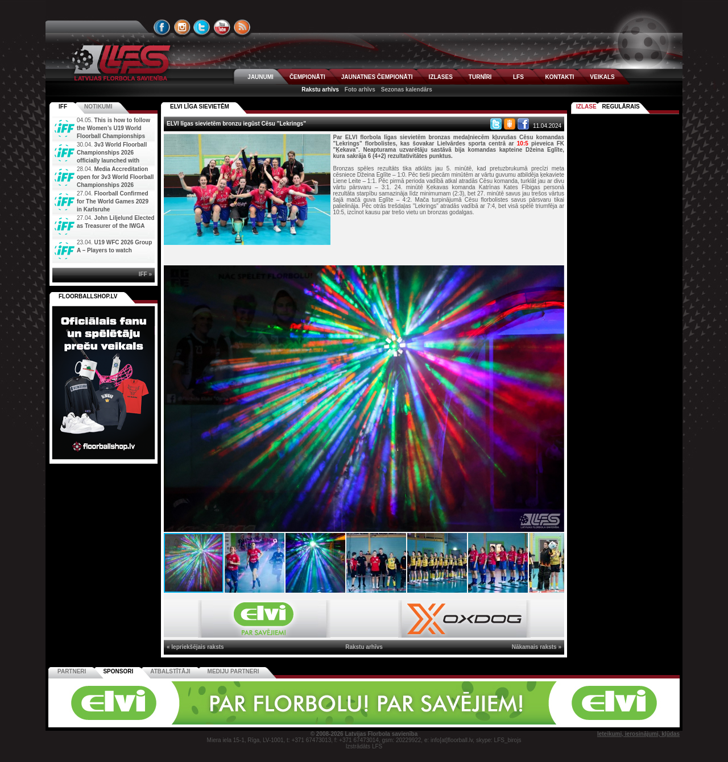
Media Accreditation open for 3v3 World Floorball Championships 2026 (115, 177)
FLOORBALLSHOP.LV (88, 296)
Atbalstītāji (170, 671)
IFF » (145, 274)
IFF (63, 106)
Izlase (586, 106)
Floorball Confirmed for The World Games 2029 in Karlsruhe (112, 201)
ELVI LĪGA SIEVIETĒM (199, 106)
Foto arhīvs (360, 89)
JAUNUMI (260, 77)
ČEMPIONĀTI (307, 77)
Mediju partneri (233, 671)
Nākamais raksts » (536, 647)
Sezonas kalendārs (406, 89)
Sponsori (118, 671)
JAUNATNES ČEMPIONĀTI (377, 77)
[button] (554, 276)
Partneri (71, 671)
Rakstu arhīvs (320, 89)
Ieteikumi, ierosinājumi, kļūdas (638, 734)
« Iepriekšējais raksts (195, 647)
